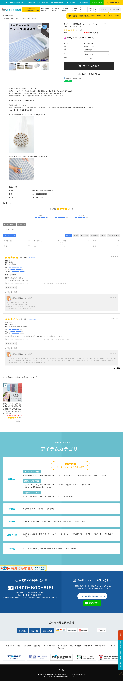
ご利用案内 (27, 646)
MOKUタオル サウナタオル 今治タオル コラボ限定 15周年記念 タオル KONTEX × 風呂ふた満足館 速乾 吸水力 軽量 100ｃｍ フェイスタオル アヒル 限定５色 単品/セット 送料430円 (12, 408)
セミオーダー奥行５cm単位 (28, 18)
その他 (95, 9)
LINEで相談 (98, 2)
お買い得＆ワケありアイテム (66, 548)
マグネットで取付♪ (30, 548)
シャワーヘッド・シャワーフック (57, 534)
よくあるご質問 (121, 655)
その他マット (51, 509)
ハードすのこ (39, 509)
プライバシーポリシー (77, 674)
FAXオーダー (58, 2)
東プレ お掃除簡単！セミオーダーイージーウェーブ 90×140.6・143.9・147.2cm (37, 283)
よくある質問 (62, 646)
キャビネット (67, 521)
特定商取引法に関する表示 (56, 674)
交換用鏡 (56, 521)
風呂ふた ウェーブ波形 (11, 18)
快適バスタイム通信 (13, 646)
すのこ (80, 9)
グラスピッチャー (46, 548)
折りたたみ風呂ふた (65, 475)
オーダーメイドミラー (31, 521)
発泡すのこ (27, 509)
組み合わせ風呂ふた (47, 475)
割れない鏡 (46, 521)
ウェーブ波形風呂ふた (83, 475)
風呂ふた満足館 (8, 16)
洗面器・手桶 (37, 534)
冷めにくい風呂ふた (101, 475)
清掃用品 (108, 534)
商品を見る (19, 421)
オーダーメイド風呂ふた (45, 9)
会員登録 (85, 2)
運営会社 (41, 674)
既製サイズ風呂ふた (55, 9)
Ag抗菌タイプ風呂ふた (65, 9)
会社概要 (37, 646)
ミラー (85, 9)
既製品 (77, 521)
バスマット (98, 534)
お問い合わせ (121, 665)
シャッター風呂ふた (30, 475)
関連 (84, 521)
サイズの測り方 (49, 646)
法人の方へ (121, 636)
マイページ (72, 2)
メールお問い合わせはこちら (92, 596)
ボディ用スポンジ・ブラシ (81, 534)
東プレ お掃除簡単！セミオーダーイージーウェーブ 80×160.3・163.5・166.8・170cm (39, 339)
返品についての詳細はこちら (73, 78)
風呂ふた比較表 (75, 646)
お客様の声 (88, 646)
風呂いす (26, 534)
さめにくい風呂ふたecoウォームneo (38, 487)
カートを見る (114, 2)
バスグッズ (90, 9)
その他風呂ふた (74, 9)
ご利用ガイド (121, 644)
